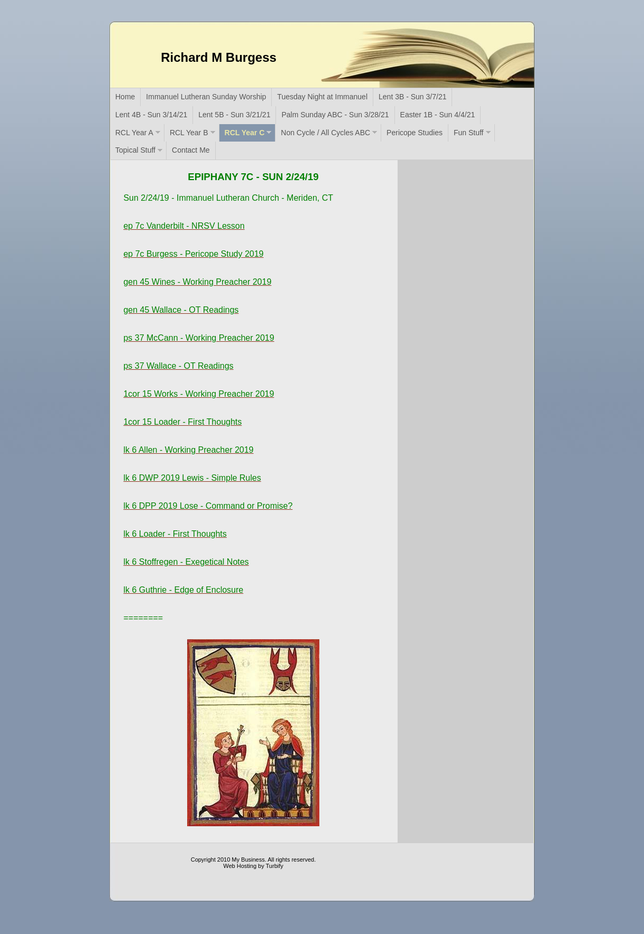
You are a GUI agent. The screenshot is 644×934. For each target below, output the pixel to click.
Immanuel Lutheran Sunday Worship (206, 96)
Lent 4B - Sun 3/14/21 (151, 114)
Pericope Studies (415, 132)
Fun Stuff (469, 132)
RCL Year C (245, 132)
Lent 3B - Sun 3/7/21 (412, 96)
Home (125, 96)
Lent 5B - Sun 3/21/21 (234, 114)
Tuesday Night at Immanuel (322, 96)
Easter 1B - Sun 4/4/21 (437, 114)
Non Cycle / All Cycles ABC (325, 132)
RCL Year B (189, 132)
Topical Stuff (135, 150)
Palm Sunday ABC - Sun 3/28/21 (335, 114)
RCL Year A (134, 132)
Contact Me (191, 150)
